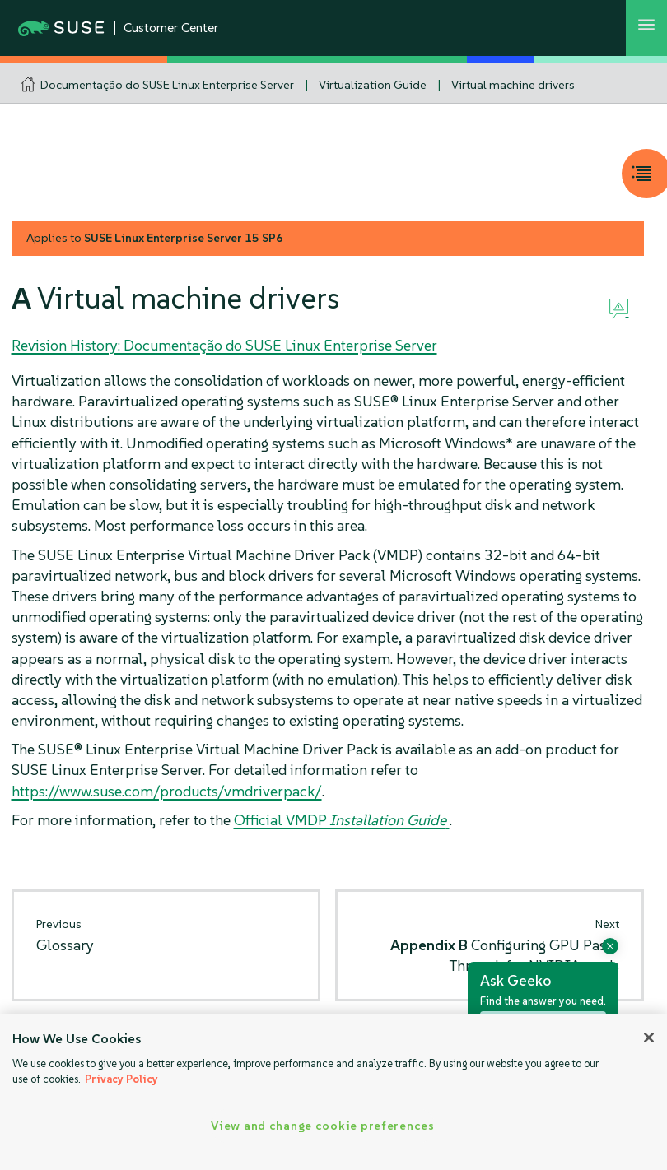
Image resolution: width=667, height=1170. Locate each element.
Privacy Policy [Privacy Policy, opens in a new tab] (121, 1079)
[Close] (649, 1037)
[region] (333, 1092)
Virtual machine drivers (513, 84)
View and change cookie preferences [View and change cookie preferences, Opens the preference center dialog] (322, 1125)
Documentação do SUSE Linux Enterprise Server (167, 84)
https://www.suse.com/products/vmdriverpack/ (167, 791)
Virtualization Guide (373, 84)
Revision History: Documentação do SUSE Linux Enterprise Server (224, 345)
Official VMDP (342, 819)
